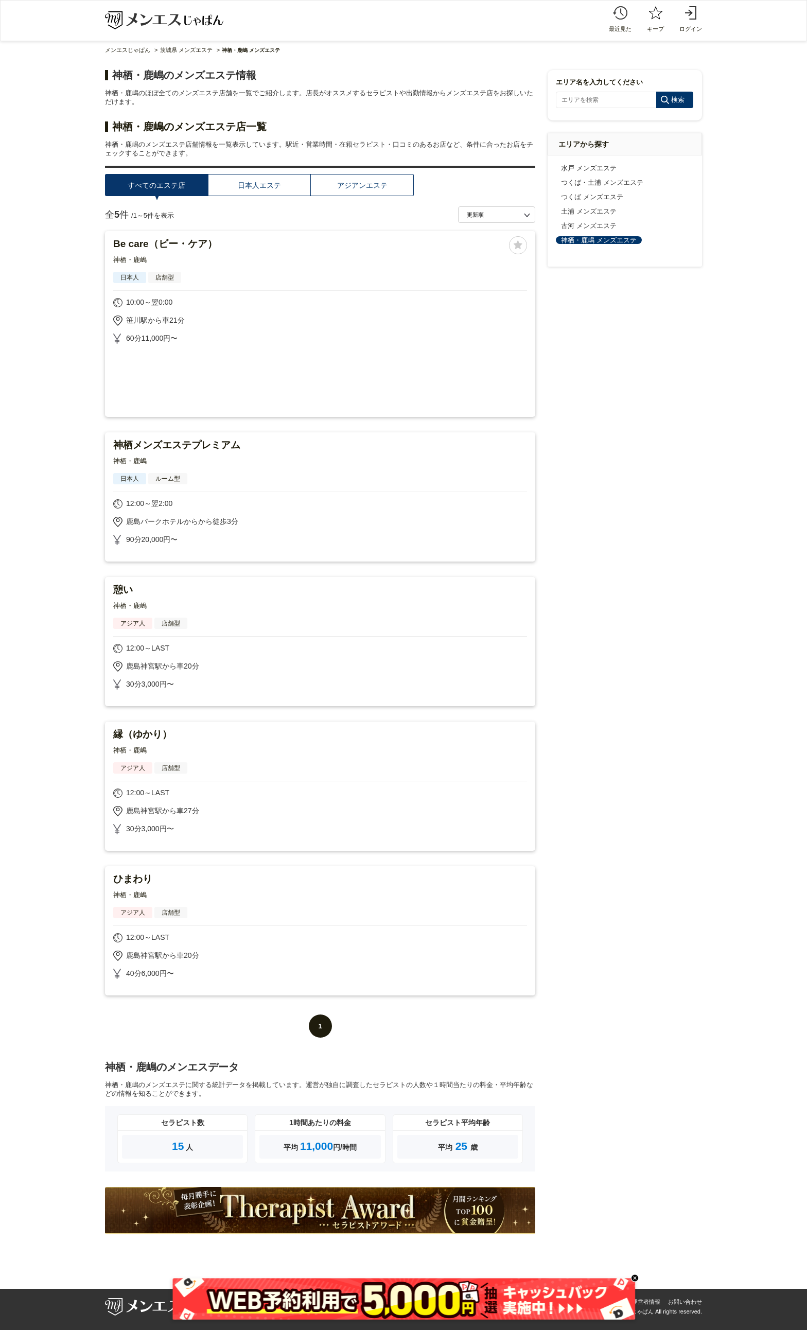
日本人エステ (259, 185)
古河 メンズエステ (589, 226)
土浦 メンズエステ (589, 211)
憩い (123, 589)
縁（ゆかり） (142, 734)
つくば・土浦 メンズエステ (602, 182)
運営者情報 (646, 1302)
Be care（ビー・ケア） (165, 243)
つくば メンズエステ (592, 197)
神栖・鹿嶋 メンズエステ (599, 240)
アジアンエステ (362, 185)
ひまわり (132, 878)
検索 (678, 99)
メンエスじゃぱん (127, 50)
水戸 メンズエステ (589, 168)
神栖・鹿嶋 (130, 260)
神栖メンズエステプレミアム (176, 445)
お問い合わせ (685, 1302)
